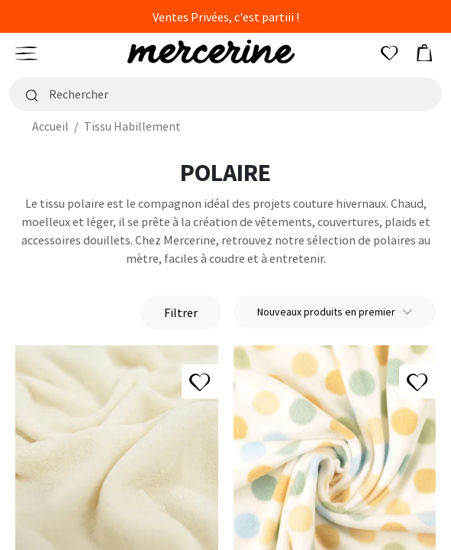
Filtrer (181, 312)
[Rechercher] (225, 94)
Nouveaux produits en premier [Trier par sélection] (334, 312)
